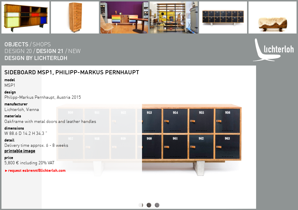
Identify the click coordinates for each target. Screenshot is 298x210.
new (74, 50)
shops (42, 44)
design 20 (18, 50)
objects (16, 44)
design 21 (50, 50)
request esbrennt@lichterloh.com (36, 170)
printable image (19, 150)
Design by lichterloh (36, 57)
